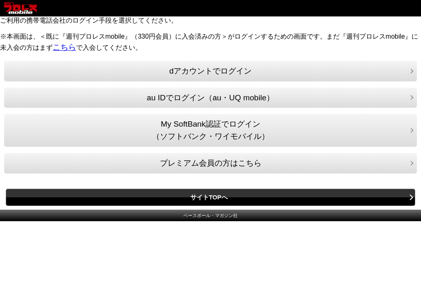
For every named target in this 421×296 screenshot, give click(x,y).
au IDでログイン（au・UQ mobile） (210, 97)
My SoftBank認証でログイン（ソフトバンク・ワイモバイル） (210, 130)
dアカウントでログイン (210, 71)
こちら (64, 47)
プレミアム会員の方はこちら (210, 163)
